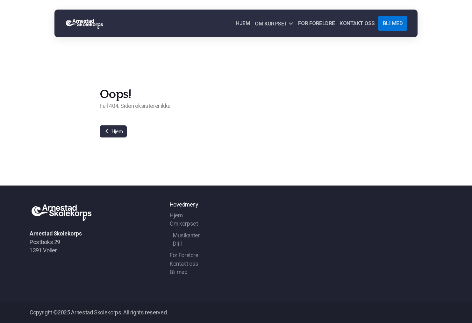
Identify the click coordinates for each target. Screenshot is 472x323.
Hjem (113, 131)
